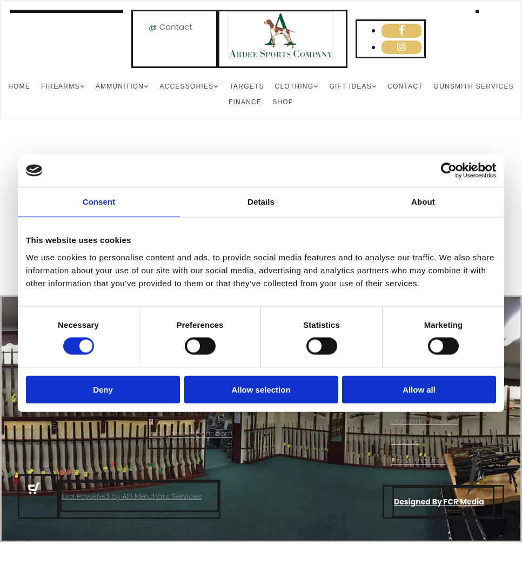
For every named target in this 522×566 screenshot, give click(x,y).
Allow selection (260, 389)
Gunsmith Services (474, 86)
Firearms (60, 86)
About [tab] (423, 201)
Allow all (419, 389)
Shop (282, 102)
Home (19, 86)
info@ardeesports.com (190, 433)
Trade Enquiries (418, 460)
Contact (175, 26)
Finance (245, 102)
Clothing (294, 86)
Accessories (186, 86)
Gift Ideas (350, 86)
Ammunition (120, 86)
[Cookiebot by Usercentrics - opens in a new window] (448, 171)
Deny (103, 389)
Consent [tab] (99, 201)
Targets (246, 86)
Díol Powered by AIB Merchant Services (132, 496)
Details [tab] (261, 201)
